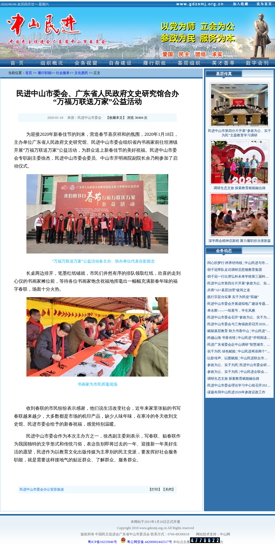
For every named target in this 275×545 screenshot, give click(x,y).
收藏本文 (116, 118)
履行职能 (44, 73)
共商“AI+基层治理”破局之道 (228, 290)
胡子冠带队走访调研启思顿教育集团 (234, 270)
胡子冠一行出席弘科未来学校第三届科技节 (239, 276)
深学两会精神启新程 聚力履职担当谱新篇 (240, 241)
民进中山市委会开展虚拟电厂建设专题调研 (239, 304)
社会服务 (63, 73)
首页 (28, 73)
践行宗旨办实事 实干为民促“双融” (233, 297)
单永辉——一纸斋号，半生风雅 (231, 310)
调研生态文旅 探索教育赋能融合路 (240, 188)
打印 (154, 489)
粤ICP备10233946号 (102, 542)
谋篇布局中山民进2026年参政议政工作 (236, 392)
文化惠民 (81, 73)
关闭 (168, 489)
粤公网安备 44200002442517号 (146, 540)
